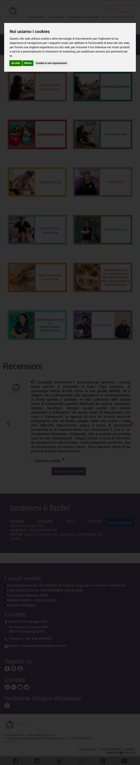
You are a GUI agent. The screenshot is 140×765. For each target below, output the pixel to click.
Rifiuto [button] (28, 63)
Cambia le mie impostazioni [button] (51, 63)
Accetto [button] (15, 63)
